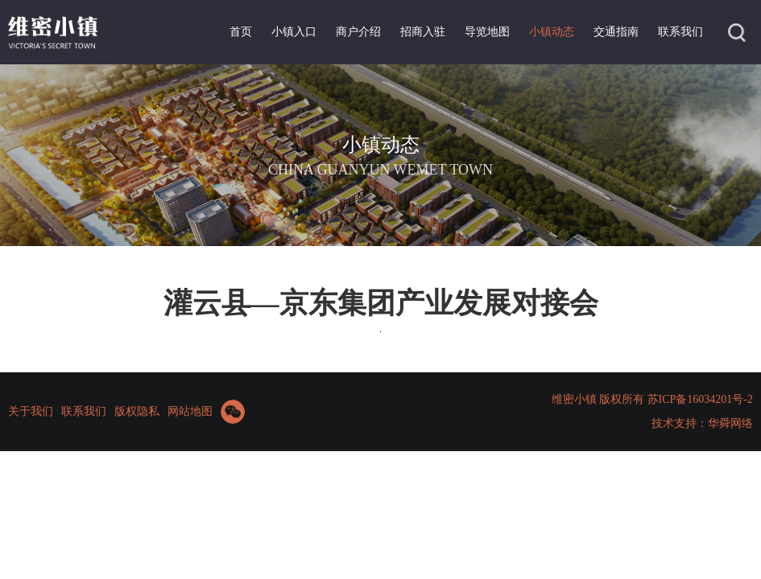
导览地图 (487, 32)
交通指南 (616, 32)
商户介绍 (358, 32)
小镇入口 (293, 32)
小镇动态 (551, 32)
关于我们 (30, 411)
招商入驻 (422, 32)
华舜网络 (730, 423)
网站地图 (190, 411)
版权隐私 (136, 411)
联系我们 (680, 32)
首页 (241, 32)
